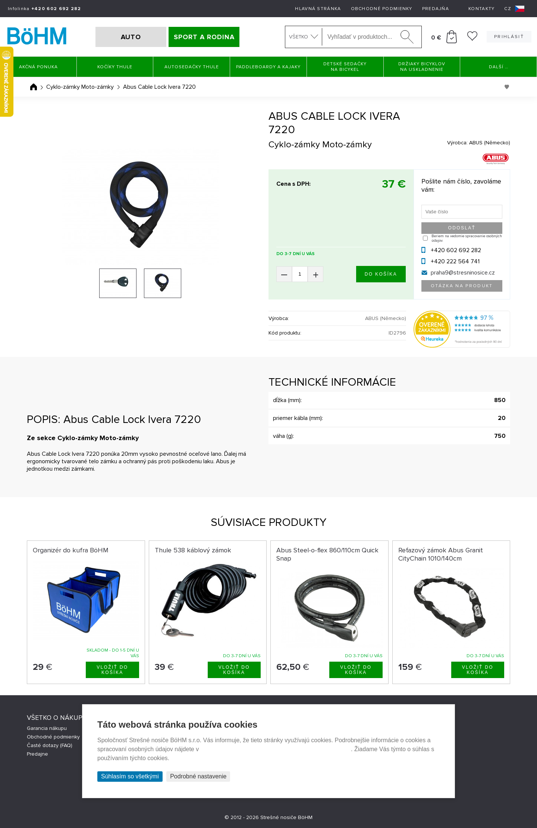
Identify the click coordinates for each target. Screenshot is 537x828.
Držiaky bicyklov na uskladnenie (421, 66)
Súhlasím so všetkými (130, 776)
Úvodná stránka (33, 87)
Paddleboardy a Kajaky (268, 67)
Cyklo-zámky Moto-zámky (80, 87)
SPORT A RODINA (204, 37)
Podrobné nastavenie (198, 776)
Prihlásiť (509, 37)
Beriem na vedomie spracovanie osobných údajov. (466, 238)
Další (498, 67)
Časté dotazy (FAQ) (49, 745)
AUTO (131, 37)
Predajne (37, 754)
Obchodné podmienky (381, 9)
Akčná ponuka (38, 67)
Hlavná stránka (318, 9)
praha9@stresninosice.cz (463, 272)
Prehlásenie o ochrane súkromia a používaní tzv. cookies (276, 749)
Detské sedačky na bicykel (345, 66)
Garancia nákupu (47, 728)
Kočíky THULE (114, 67)
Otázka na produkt (462, 286)
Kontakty (481, 9)
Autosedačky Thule (191, 67)
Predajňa (435, 9)
